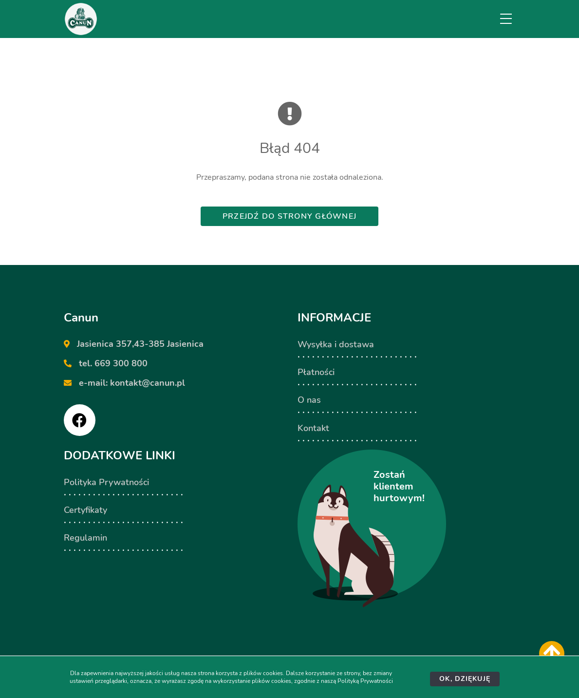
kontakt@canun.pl (147, 383)
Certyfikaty (85, 510)
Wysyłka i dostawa (336, 344)
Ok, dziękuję (464, 678)
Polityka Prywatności (106, 482)
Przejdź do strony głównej (289, 216)
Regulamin (85, 538)
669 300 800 (121, 363)
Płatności (316, 372)
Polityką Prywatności (365, 681)
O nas (309, 400)
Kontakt (313, 428)
